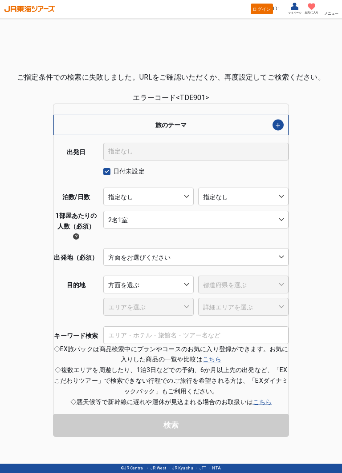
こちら (212, 359)
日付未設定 (129, 171)
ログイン (261, 9)
